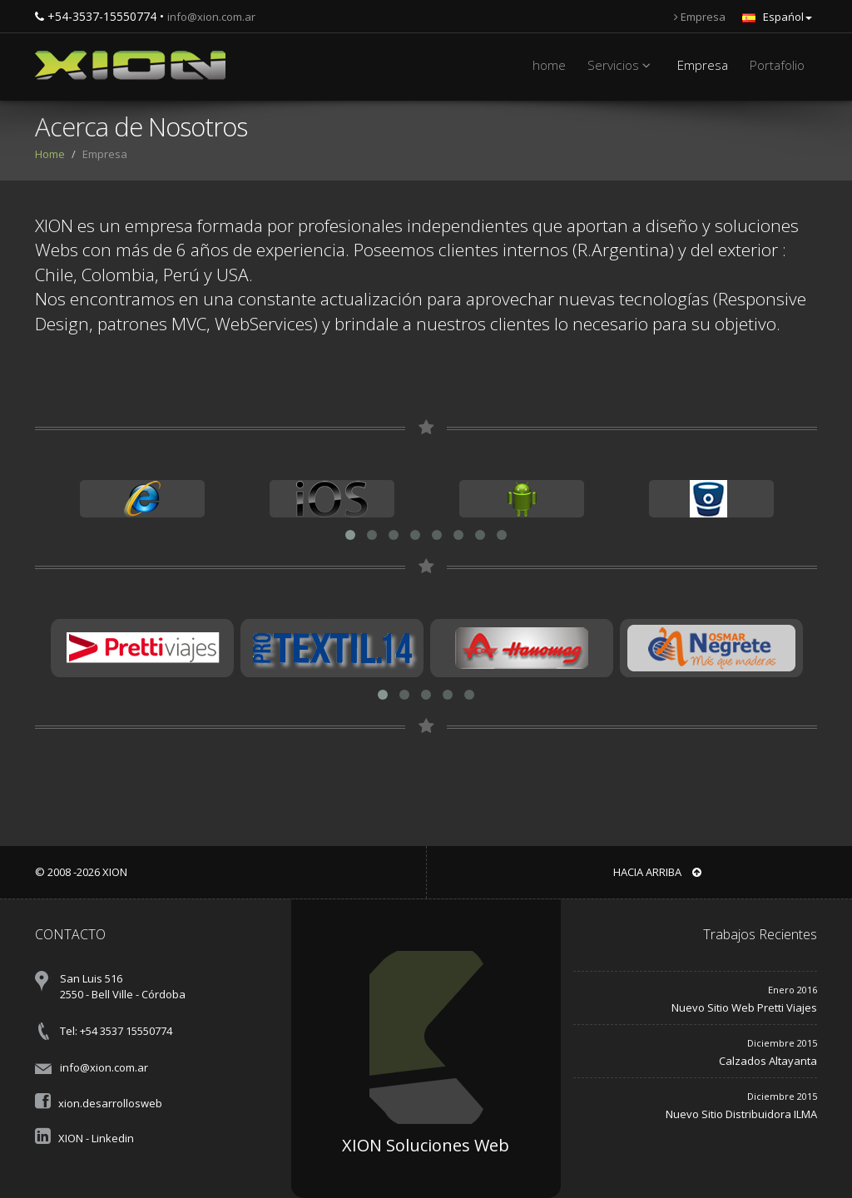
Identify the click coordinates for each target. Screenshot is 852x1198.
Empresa (700, 16)
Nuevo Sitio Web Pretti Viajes (744, 1007)
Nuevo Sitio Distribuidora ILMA (741, 1113)
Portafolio (777, 65)
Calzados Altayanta (768, 1060)
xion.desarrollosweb (110, 1103)
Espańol (777, 16)
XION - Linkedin (96, 1138)
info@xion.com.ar (211, 16)
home (549, 65)
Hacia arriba (657, 871)
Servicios (621, 65)
